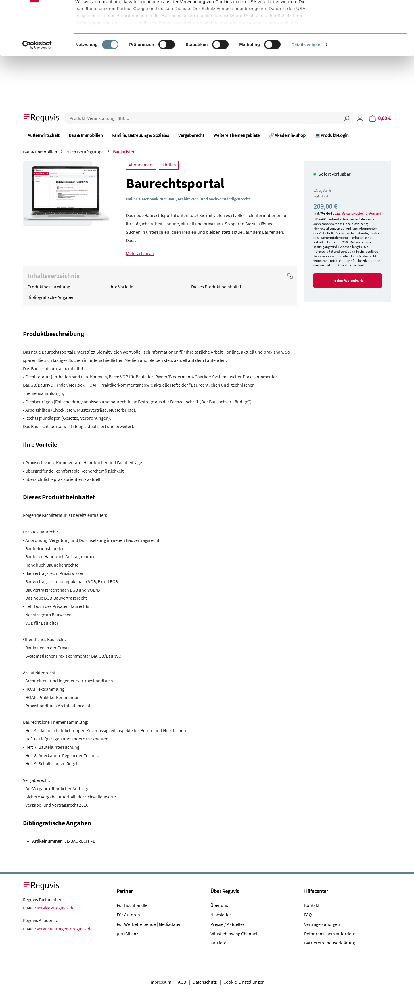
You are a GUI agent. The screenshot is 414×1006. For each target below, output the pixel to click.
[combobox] (202, 118)
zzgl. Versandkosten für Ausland (358, 213)
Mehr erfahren (140, 253)
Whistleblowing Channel (233, 933)
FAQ (308, 914)
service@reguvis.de (55, 908)
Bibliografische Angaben (51, 297)
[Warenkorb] (380, 118)
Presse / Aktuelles (227, 924)
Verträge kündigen (322, 924)
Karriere (218, 943)
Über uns (219, 905)
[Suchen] (346, 118)
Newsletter (220, 914)
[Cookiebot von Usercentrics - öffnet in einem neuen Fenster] (37, 92)
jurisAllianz (127, 933)
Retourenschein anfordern (330, 933)
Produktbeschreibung (49, 286)
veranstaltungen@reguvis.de (65, 929)
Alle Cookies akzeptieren (366, 15)
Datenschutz (205, 982)
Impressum (160, 982)
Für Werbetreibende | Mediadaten (149, 924)
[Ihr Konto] (359, 118)
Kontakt (311, 905)
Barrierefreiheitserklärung (329, 943)
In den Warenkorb (347, 280)
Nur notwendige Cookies (366, 34)
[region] (66, 199)
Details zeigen (305, 91)
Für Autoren (128, 914)
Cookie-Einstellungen (244, 982)
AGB (182, 982)
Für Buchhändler (133, 905)
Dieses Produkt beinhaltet (216, 286)
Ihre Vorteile (121, 286)
